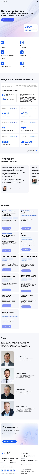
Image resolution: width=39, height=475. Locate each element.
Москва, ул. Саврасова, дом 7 (29, 460)
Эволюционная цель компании (8, 313)
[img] (5, 470)
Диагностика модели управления (8, 235)
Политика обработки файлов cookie (27, 471)
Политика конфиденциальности (26, 469)
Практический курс (5, 458)
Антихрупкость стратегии (29, 256)
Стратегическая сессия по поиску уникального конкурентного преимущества (9, 213)
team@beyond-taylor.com (28, 456)
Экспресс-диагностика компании (28, 212)
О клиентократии (14, 458)
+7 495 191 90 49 (25, 453)
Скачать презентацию (7, 467)
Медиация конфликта (8, 276)
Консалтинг (3, 460)
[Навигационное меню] (37, 1)
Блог (11, 460)
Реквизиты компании (24, 473)
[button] (9, 441)
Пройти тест (13, 462)
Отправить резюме (26, 464)
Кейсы (2, 462)
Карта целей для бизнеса (9, 256)
